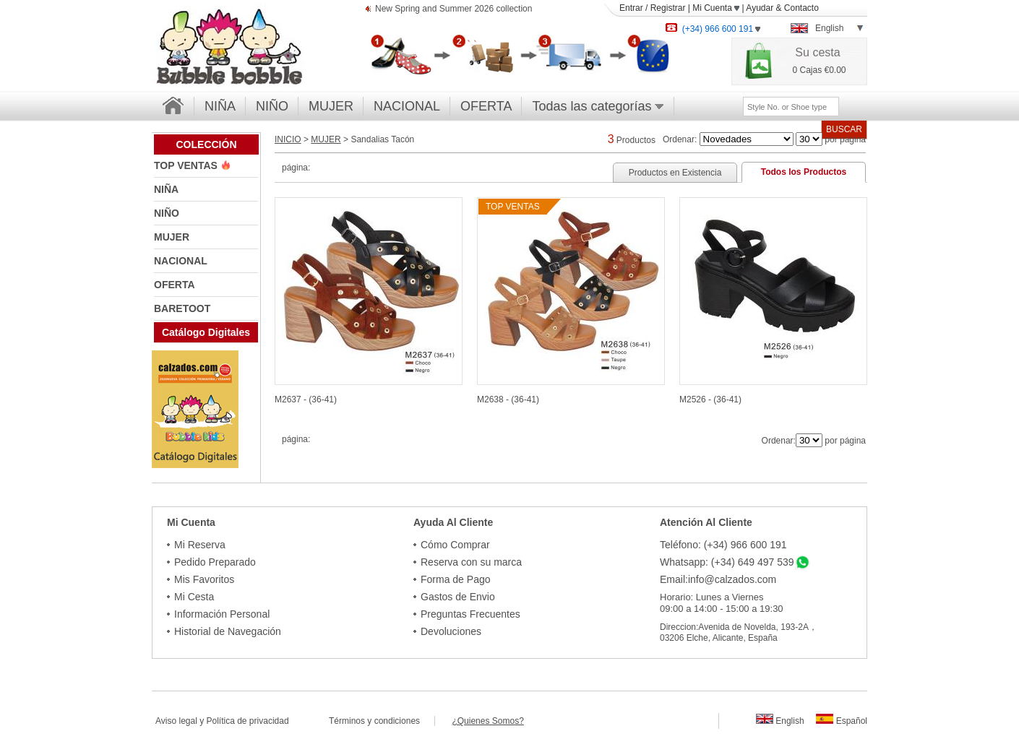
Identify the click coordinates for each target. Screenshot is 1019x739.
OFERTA (486, 106)
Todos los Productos (803, 172)
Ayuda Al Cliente (453, 522)
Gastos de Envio (458, 596)
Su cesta (817, 52)
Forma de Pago (456, 579)
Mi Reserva (199, 544)
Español (841, 721)
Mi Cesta (194, 596)
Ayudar (759, 8)
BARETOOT (182, 308)
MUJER (331, 106)
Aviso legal (176, 721)
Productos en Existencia (675, 173)
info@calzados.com (732, 579)
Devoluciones (451, 631)
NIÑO (272, 106)
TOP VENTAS (187, 165)
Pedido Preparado (215, 562)
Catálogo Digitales (206, 332)
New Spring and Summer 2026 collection (453, 10)
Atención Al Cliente (706, 522)
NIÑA (220, 106)
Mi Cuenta (715, 8)
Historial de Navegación (227, 631)
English (780, 721)
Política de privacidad (248, 721)
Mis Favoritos (204, 579)
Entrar (631, 8)
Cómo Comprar (455, 544)
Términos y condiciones (381, 721)
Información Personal (222, 614)
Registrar (668, 8)
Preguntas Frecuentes (470, 614)
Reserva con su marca (471, 562)
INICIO (288, 139)
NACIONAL (407, 106)
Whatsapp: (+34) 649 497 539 (727, 562)
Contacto (801, 8)
